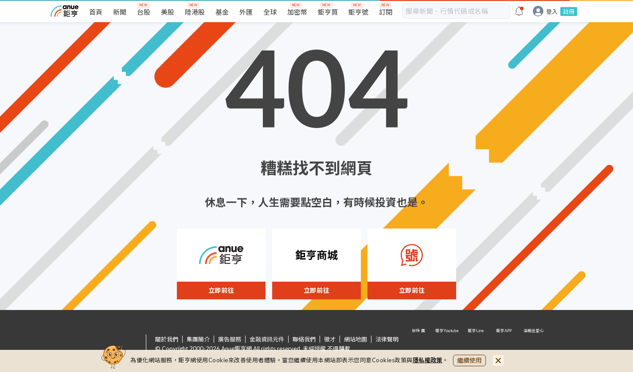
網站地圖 (355, 339)
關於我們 (166, 339)
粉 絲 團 (419, 344)
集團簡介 (198, 339)
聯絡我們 (304, 339)
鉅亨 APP (504, 344)
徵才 (330, 339)
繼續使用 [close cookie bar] (469, 360)
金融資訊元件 (267, 339)
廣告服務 (229, 339)
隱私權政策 (428, 360)
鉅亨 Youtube (447, 344)
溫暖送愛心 (533, 344)
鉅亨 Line (476, 344)
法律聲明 (387, 339)
